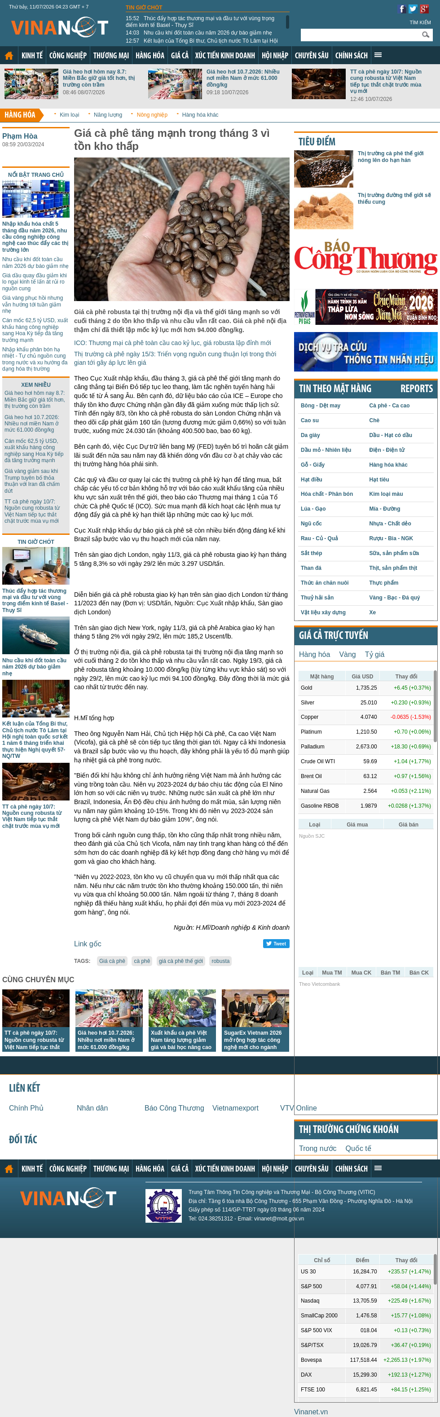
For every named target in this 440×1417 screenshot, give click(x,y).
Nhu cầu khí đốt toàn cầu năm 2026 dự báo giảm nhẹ (199, 33)
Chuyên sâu (312, 56)
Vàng (347, 654)
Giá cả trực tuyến (333, 636)
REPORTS (416, 389)
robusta (220, 961)
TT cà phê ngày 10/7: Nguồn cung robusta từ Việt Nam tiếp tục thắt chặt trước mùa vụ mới (386, 81)
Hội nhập (275, 56)
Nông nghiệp (152, 115)
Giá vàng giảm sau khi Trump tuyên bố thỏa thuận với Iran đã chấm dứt (32, 481)
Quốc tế (358, 1148)
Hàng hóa (150, 56)
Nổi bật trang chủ (36, 175)
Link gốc (87, 944)
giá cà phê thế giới (181, 961)
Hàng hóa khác (200, 115)
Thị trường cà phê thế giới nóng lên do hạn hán (391, 156)
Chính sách (351, 56)
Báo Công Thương (174, 1108)
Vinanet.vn (311, 1412)
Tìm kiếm (420, 22)
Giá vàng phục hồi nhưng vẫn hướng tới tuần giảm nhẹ (32, 304)
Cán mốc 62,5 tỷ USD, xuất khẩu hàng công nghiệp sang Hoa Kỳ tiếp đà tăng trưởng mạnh (35, 330)
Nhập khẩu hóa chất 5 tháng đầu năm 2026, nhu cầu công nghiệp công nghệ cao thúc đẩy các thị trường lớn (35, 237)
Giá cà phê (112, 961)
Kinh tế (32, 56)
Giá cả (180, 56)
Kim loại (69, 115)
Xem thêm (378, 54)
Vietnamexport (235, 1108)
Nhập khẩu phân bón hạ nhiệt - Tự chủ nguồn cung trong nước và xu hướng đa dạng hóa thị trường (34, 359)
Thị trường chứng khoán (349, 1130)
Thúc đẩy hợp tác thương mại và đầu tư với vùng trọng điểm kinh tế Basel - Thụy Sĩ (200, 21)
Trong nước (318, 1148)
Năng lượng (108, 115)
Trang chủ (8, 56)
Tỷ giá (375, 654)
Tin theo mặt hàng (335, 389)
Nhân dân (92, 1108)
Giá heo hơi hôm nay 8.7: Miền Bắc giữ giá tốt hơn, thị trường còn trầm (99, 78)
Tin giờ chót (144, 7)
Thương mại (111, 56)
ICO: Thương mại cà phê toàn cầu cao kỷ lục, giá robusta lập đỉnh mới (172, 342)
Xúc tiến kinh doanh (225, 56)
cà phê (142, 961)
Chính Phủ (26, 1108)
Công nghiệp (68, 56)
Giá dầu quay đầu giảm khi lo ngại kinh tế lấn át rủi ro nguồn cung (34, 282)
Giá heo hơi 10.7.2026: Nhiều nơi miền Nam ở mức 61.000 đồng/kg (243, 78)
